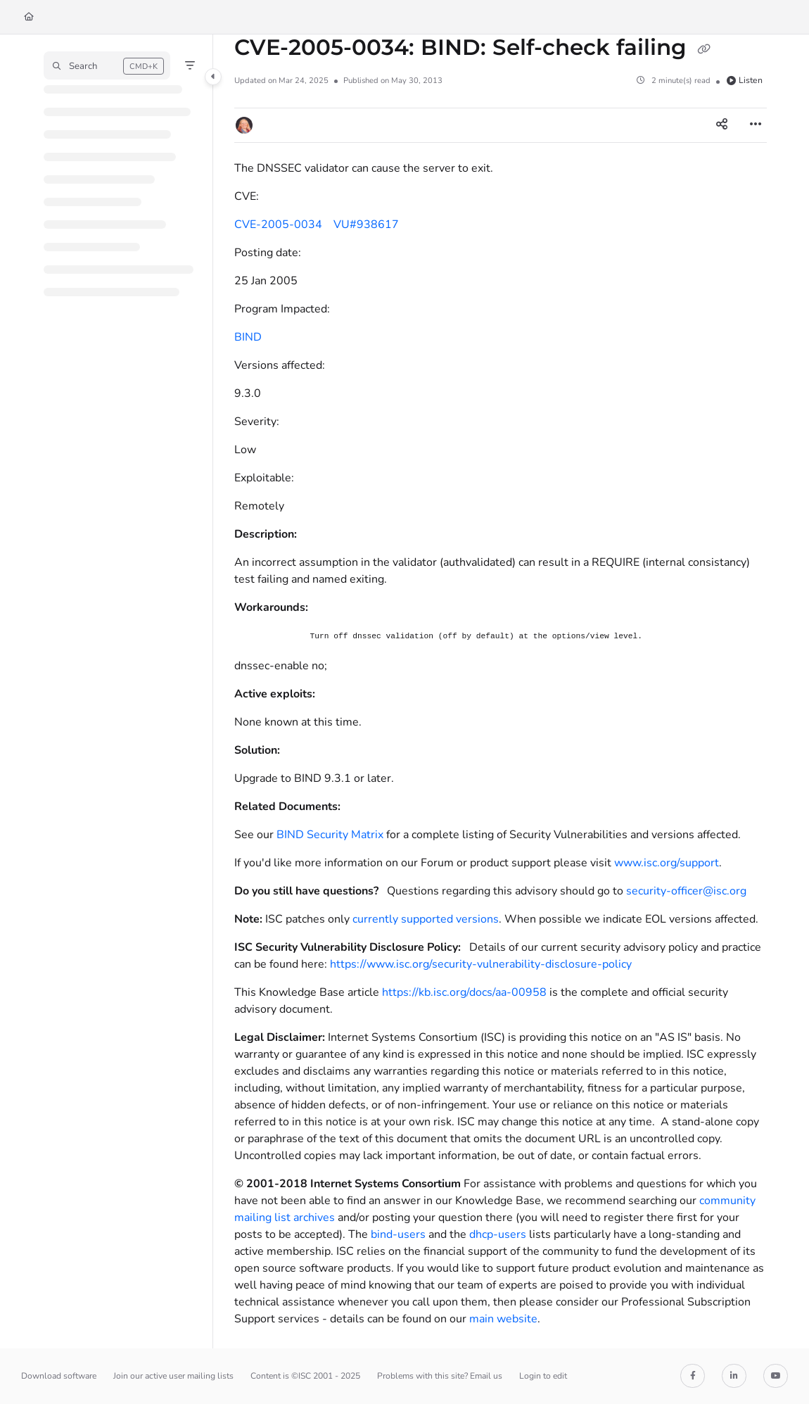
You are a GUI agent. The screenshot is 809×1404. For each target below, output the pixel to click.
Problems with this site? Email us (439, 1375)
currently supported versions (425, 919)
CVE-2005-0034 (278, 224)
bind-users (398, 1234)
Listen (745, 80)
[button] (107, 65)
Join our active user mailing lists (173, 1375)
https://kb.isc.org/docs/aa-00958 (464, 992)
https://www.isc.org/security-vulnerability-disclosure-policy (481, 964)
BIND (248, 337)
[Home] (29, 17)
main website (503, 1319)
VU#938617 (366, 224)
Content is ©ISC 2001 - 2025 (305, 1375)
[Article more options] (755, 125)
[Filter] (189, 65)
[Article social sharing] (722, 125)
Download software (58, 1375)
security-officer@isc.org (686, 891)
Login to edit (543, 1375)
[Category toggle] (213, 76)
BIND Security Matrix (329, 834)
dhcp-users (497, 1234)
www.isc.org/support (666, 863)
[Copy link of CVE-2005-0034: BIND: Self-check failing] (704, 49)
